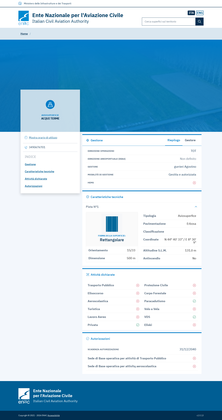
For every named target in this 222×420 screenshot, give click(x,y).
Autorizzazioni (33, 186)
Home (24, 33)
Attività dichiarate (36, 178)
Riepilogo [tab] (173, 140)
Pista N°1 (92, 207)
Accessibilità (54, 415)
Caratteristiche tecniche (39, 171)
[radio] (200, 13)
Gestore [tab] (190, 140)
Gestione (30, 164)
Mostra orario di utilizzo (43, 137)
